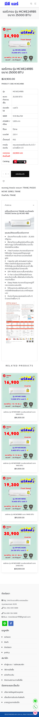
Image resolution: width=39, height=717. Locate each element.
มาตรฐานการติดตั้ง (11, 702)
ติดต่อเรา (8, 647)
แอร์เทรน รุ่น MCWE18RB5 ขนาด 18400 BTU (19, 514)
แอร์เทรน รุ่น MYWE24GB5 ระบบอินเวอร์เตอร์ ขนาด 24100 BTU (19, 564)
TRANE (17, 191)
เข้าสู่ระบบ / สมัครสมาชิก (14, 664)
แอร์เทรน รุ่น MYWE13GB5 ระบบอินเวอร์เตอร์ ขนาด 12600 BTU (19, 413)
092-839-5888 (12, 608)
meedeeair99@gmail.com (19, 616)
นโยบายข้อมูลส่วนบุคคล (13, 692)
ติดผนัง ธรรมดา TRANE (19, 187)
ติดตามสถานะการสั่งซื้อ (13, 680)
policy (7, 652)
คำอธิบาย (8, 205)
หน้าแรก (7, 637)
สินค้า (6, 642)
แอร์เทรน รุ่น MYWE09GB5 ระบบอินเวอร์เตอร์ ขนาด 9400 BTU (19, 464)
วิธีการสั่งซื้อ (9, 669)
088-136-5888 (11, 613)
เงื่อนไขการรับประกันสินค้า (14, 697)
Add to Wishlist (4, 181)
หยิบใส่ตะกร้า (20, 174)
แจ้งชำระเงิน (9, 674)
